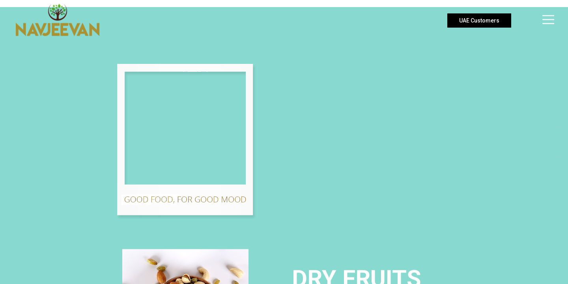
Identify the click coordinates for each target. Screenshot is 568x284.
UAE (479, 20)
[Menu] (543, 19)
